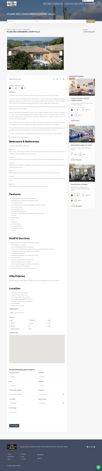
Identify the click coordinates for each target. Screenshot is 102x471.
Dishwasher (32, 320)
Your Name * (41, 372)
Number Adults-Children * (15, 390)
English (85, 0)
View (49, 326)
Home (44, 3)
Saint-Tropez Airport (21, 299)
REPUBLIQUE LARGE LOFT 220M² (81, 145)
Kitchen (31, 323)
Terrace (13, 326)
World (63, 3)
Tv (30, 326)
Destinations (40, 454)
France (19, 29)
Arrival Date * (41, 390)
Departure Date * (42, 399)
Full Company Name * (14, 372)
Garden (12, 323)
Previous (9, 53)
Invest (67, 3)
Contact (81, 3)
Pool (49, 323)
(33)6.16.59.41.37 (91, 3)
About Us (39, 458)
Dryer (49, 320)
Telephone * (41, 381)
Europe (50, 3)
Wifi (30, 329)
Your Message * (13, 408)
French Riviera (26, 29)
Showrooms (56, 3)
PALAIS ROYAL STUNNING (79, 184)
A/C (12, 320)
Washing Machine (15, 329)
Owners (76, 3)
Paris (23, 456)
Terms (71, 3)
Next (61, 53)
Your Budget (12, 399)
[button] (37, 347)
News (9, 459)
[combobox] (20, 21)
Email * (11, 381)
